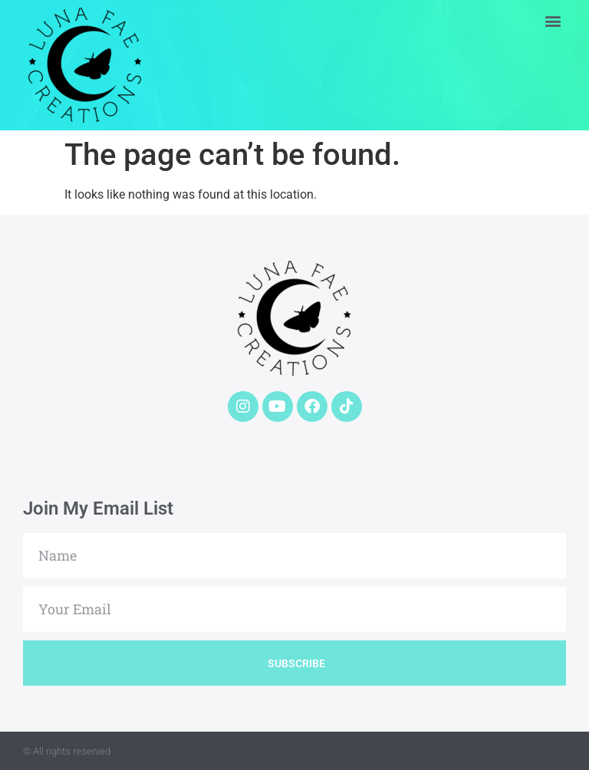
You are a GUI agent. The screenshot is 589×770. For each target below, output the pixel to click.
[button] (553, 20)
